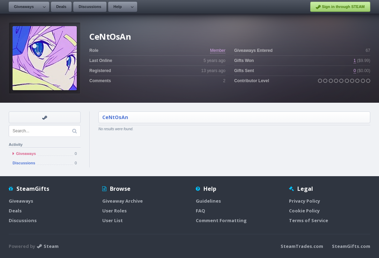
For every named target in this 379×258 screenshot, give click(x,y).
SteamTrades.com (302, 246)
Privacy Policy (304, 201)
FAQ (200, 211)
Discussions (90, 7)
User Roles (114, 211)
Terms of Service (308, 220)
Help (117, 7)
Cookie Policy (304, 211)
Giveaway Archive (122, 201)
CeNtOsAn (115, 117)
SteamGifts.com (351, 246)
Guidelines (208, 201)
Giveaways (24, 7)
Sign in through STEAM (340, 7)
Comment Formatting (221, 220)
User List (112, 220)
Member (217, 50)
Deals (61, 7)
